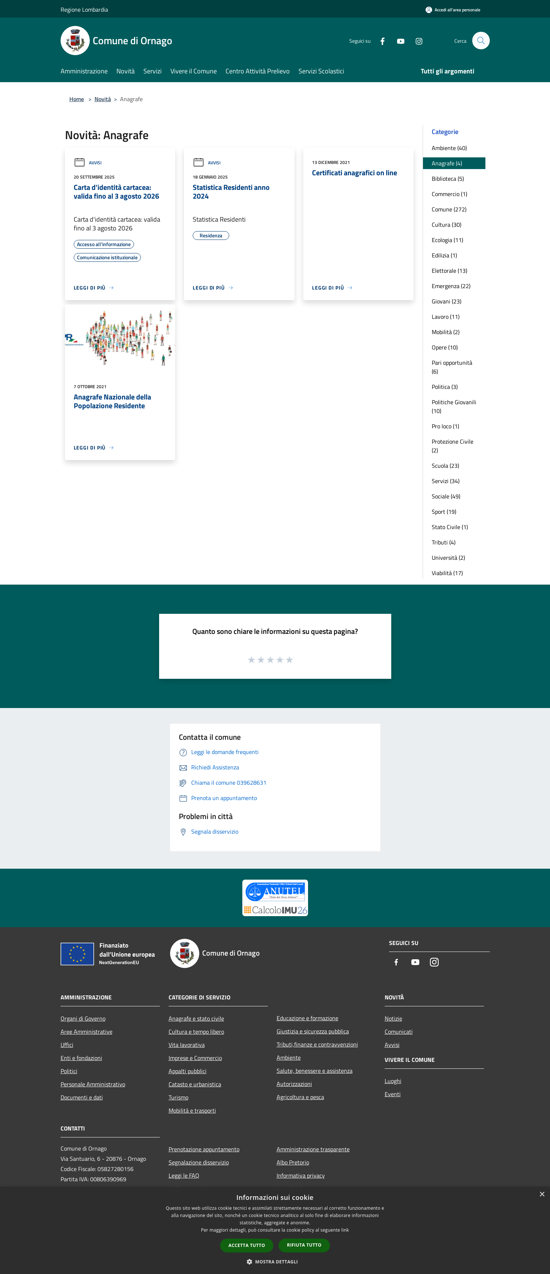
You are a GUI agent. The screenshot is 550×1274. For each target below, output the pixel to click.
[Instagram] (416, 40)
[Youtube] (398, 40)
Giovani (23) (446, 301)
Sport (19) (444, 511)
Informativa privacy (301, 1175)
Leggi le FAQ (184, 1175)
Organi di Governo (83, 1018)
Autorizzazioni (294, 1083)
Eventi (393, 1094)
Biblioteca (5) (448, 178)
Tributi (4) (443, 542)
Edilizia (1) (444, 255)
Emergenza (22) (451, 286)
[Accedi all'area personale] (453, 9)
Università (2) (448, 557)
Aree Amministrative (86, 1031)
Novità (103, 99)
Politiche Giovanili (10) (454, 406)
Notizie (393, 1018)
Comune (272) (449, 209)
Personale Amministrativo (93, 1084)
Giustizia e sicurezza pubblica (313, 1031)
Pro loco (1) (445, 426)
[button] (275, 1261)
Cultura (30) (446, 224)
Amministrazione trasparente (313, 1149)
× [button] (542, 1194)
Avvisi (87, 162)
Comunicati (399, 1031)
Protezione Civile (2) (452, 446)
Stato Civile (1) (450, 527)
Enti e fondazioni (81, 1057)
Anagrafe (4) (447, 163)
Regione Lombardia (84, 9)
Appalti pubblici (188, 1071)
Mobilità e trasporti (192, 1110)
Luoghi (393, 1080)
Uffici (67, 1044)
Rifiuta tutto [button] (304, 1245)
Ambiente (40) (449, 148)
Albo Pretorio (293, 1162)
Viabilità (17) (447, 573)
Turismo (178, 1097)
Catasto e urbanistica (195, 1084)
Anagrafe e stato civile (196, 1018)
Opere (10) (445, 347)
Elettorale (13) (449, 270)
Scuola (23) (445, 465)
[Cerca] (481, 40)
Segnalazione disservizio (199, 1162)
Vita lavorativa (187, 1044)
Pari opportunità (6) (452, 367)
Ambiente (289, 1057)
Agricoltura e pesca (300, 1097)
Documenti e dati (82, 1097)
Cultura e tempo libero (196, 1031)
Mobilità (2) (445, 332)
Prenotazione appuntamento (204, 1149)
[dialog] (275, 1230)
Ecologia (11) (447, 240)
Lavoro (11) (445, 316)
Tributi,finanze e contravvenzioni (317, 1044)
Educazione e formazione (307, 1018)
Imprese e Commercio (195, 1057)
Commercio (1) (449, 194)
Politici (69, 1071)
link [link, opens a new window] (345, 1230)
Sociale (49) (446, 496)
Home (76, 99)
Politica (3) (445, 386)
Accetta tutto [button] (246, 1245)
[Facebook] (379, 40)
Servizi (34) (445, 481)
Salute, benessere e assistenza (315, 1070)
